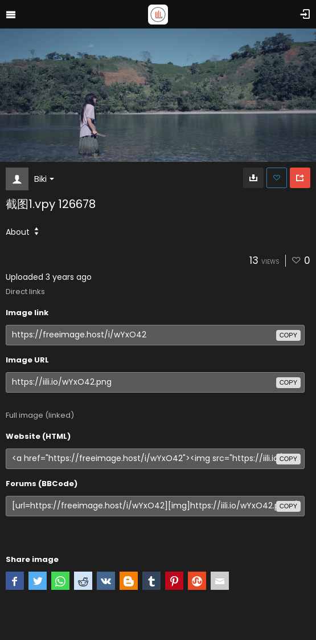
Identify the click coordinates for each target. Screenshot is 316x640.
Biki (44, 179)
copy (288, 335)
